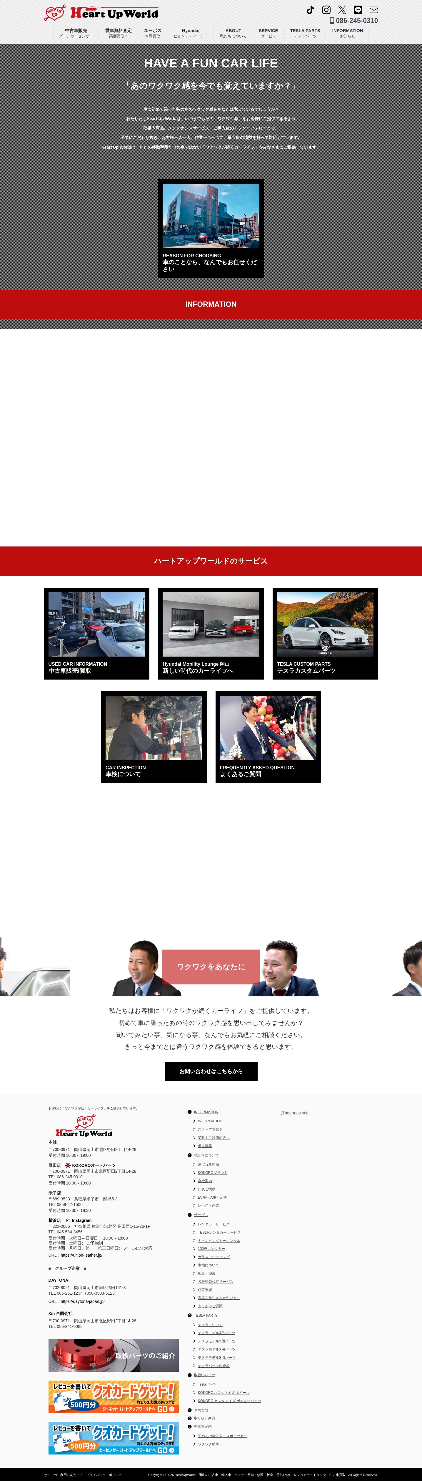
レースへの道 (208, 1205)
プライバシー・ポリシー (104, 1475)
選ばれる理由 (208, 1164)
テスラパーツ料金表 (214, 1366)
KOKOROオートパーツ (90, 1166)
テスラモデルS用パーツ (217, 1358)
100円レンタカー (211, 1249)
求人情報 (205, 1146)
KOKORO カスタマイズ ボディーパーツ (229, 1401)
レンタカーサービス (214, 1224)
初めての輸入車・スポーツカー (222, 1436)
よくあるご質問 (210, 1306)
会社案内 (205, 1181)
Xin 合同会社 (61, 1313)
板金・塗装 (207, 1273)
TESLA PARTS (305, 33)
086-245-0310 (354, 20)
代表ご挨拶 (207, 1189)
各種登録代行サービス (215, 1282)
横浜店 (55, 1220)
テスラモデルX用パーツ (217, 1349)
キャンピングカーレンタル (219, 1241)
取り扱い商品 (204, 1418)
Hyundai (191, 33)
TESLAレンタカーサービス (219, 1232)
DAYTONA (59, 1280)
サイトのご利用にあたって (63, 1475)
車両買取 (201, 1410)
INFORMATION (347, 33)
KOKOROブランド (213, 1173)
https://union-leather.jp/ (82, 1255)
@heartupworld (294, 1113)
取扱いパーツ (204, 1375)
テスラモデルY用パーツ (217, 1341)
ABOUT (233, 33)
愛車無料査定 (118, 33)
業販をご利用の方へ (214, 1138)
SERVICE (268, 33)
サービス (201, 1215)
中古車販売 (76, 33)
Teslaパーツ (207, 1384)
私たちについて (206, 1155)
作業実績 (205, 1290)
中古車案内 (203, 1426)
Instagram (79, 1220)
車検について (208, 1265)
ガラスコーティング (214, 1257)
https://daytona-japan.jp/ (83, 1301)
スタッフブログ (210, 1129)
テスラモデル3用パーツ (216, 1333)
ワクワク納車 (208, 1444)
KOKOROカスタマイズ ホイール (224, 1393)
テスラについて (210, 1325)
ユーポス (152, 33)
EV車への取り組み (212, 1197)
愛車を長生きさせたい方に (219, 1298)
